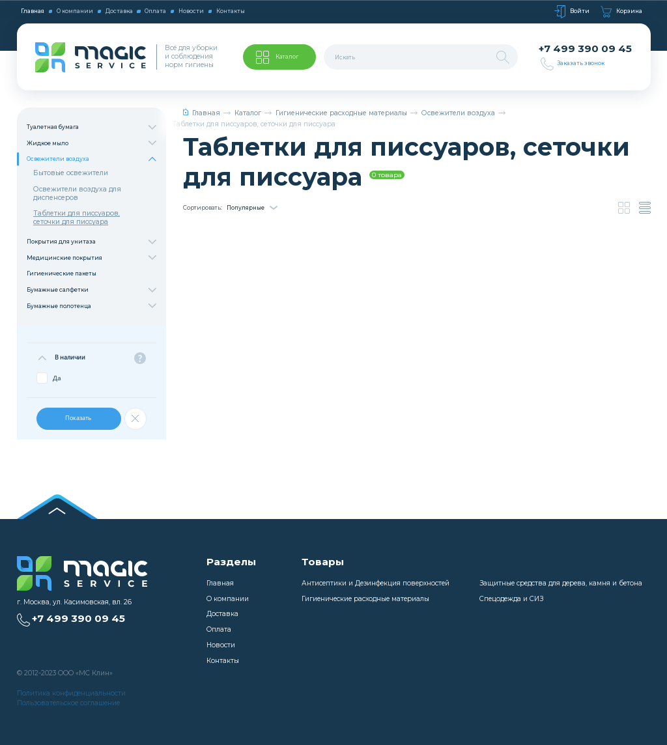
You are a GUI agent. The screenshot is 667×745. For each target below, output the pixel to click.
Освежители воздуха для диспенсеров (77, 193)
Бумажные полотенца (91, 306)
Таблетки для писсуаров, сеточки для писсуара (76, 217)
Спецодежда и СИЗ (511, 599)
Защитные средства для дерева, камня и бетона (560, 583)
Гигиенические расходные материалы (341, 113)
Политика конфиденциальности (71, 693)
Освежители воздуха (91, 159)
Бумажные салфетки (91, 290)
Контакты (230, 11)
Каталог (247, 113)
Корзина (621, 11)
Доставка (119, 11)
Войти (571, 11)
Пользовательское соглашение (68, 703)
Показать (78, 417)
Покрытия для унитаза (91, 242)
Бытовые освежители (70, 173)
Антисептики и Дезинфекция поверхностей (375, 583)
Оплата (155, 11)
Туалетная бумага (91, 127)
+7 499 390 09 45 (585, 49)
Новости (191, 11)
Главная (32, 11)
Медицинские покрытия (91, 258)
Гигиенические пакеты (61, 273)
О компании (75, 11)
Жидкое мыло (91, 143)
